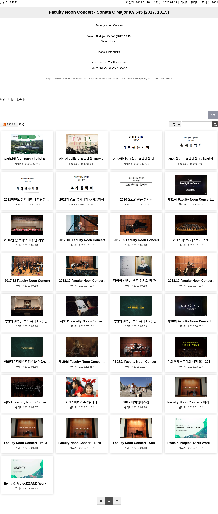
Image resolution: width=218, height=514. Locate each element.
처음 (101, 501)
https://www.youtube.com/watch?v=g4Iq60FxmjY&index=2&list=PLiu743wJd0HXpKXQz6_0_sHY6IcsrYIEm (109, 78)
